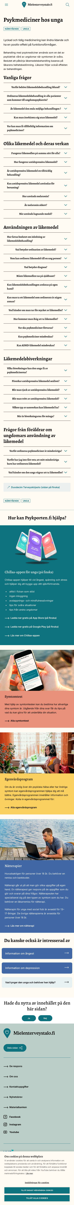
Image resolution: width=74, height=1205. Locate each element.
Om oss (11, 1076)
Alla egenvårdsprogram (21, 807)
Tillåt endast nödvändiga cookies (37, 1190)
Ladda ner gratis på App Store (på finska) (31, 618)
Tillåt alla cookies (37, 1198)
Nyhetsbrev (13, 1097)
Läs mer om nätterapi (19, 925)
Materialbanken (15, 1107)
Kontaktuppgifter (16, 1086)
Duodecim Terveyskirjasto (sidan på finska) (33, 489)
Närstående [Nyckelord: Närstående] (12, 29)
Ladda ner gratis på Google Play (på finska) (32, 626)
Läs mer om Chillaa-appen (22, 635)
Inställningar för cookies (37, 1182)
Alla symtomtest (17, 720)
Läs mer (29, 1173)
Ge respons (13, 1066)
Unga (26, 29)
